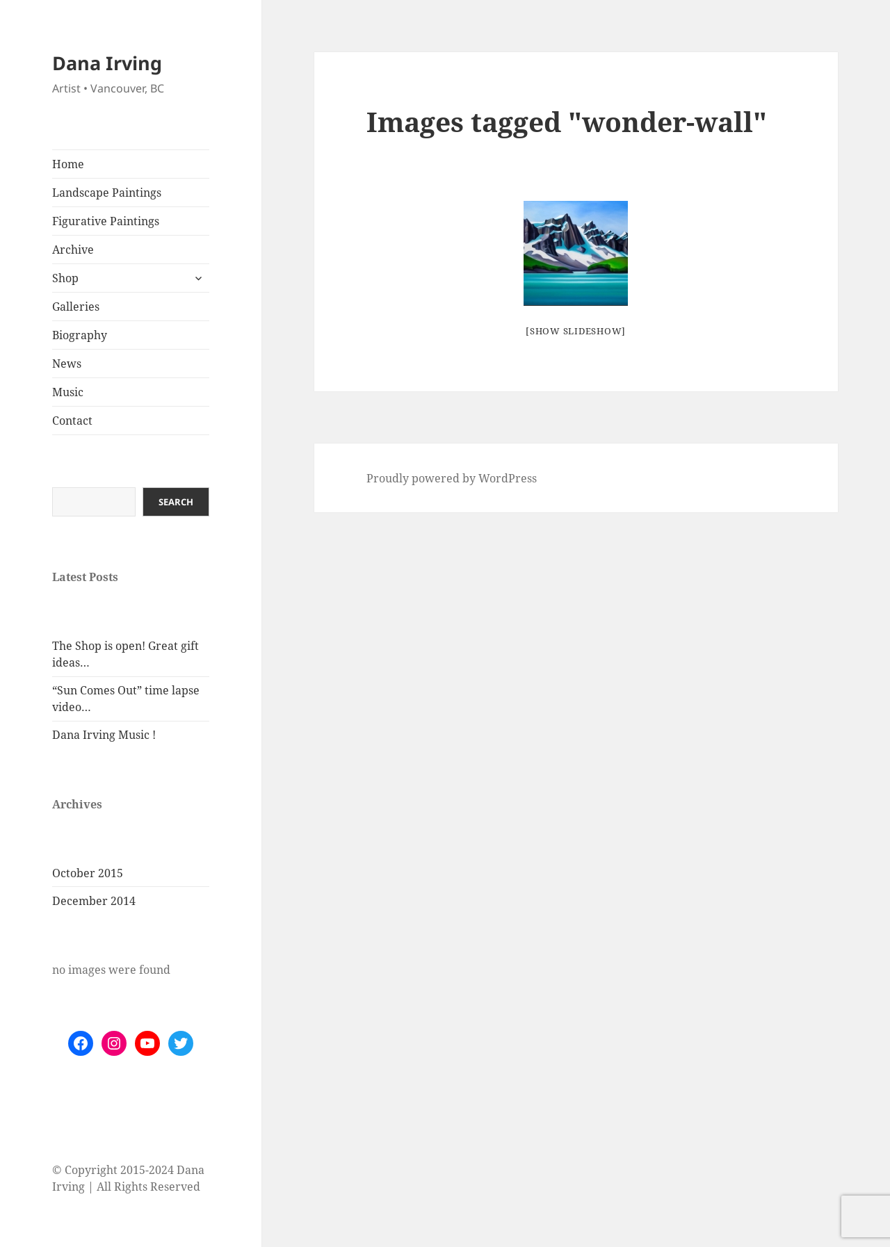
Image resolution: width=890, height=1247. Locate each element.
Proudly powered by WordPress (451, 478)
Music (67, 392)
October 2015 (87, 873)
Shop (65, 278)
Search (176, 502)
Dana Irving (107, 63)
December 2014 (94, 900)
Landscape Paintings (106, 192)
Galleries (75, 306)
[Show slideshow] (576, 331)
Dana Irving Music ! (104, 734)
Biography (79, 335)
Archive (73, 249)
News (66, 363)
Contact (72, 420)
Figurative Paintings (105, 221)
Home (68, 164)
